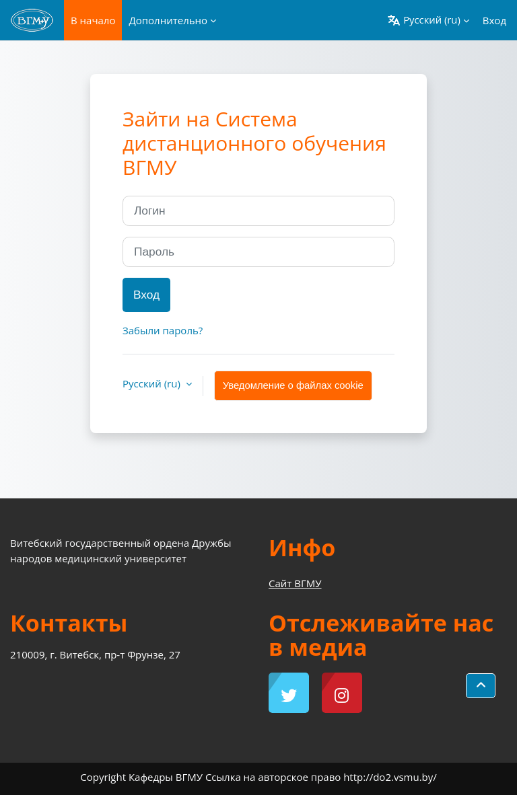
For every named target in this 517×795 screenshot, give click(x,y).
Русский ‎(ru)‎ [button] (153, 383)
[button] (428, 20)
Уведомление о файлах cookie (293, 385)
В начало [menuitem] (93, 20)
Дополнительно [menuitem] (168, 20)
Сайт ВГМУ (295, 583)
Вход (494, 20)
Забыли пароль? (163, 330)
